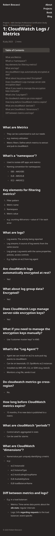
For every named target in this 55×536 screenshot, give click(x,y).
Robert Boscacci (11, 4)
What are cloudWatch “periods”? (20, 105)
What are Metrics (13, 57)
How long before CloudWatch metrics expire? (26, 102)
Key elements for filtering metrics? (21, 64)
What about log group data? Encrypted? (24, 78)
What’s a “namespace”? (16, 60)
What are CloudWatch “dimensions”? (22, 109)
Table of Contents (14, 50)
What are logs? (12, 68)
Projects (6, 23)
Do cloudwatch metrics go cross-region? (24, 98)
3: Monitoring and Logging (20, 25)
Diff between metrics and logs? (20, 113)
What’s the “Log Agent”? (16, 94)
